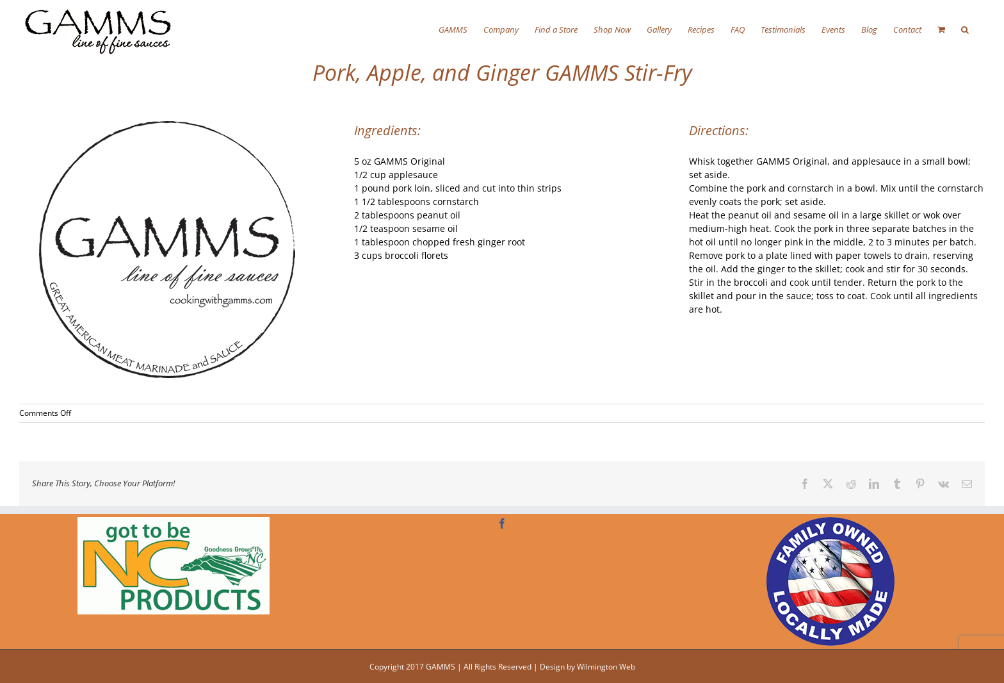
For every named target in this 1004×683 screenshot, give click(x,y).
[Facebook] (502, 523)
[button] (965, 29)
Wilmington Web (606, 666)
